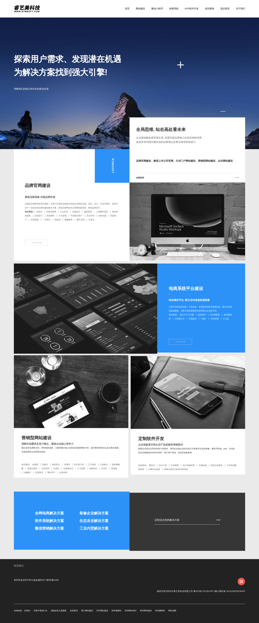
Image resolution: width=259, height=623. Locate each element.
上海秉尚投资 (102, 223)
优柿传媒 (102, 227)
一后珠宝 (47, 231)
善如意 (58, 231)
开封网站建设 (102, 610)
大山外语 (64, 223)
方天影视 (63, 227)
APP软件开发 (192, 8)
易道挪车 (51, 227)
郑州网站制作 (131, 610)
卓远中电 (90, 227)
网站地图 (172, 610)
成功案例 (209, 8)
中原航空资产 (76, 227)
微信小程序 (157, 8)
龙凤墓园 (35, 231)
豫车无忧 (81, 231)
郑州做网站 (116, 610)
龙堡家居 (74, 610)
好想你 (39, 223)
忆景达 (91, 231)
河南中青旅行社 (40, 610)
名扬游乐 (76, 223)
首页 (127, 8)
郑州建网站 (160, 610)
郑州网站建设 (146, 610)
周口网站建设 (87, 610)
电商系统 (173, 8)
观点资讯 (225, 8)
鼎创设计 (39, 227)
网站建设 (140, 8)
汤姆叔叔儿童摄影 (59, 610)
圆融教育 (69, 231)
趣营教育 (88, 223)
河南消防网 (51, 223)
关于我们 (240, 8)
